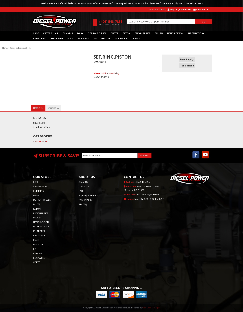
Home (5, 48)
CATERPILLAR (40, 141)
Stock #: (37, 127)
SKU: (96, 61)
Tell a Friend (187, 63)
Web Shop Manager (150, 307)
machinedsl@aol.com (141, 194)
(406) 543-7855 (137, 181)
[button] (169, 21)
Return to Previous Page (20, 48)
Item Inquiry (187, 59)
